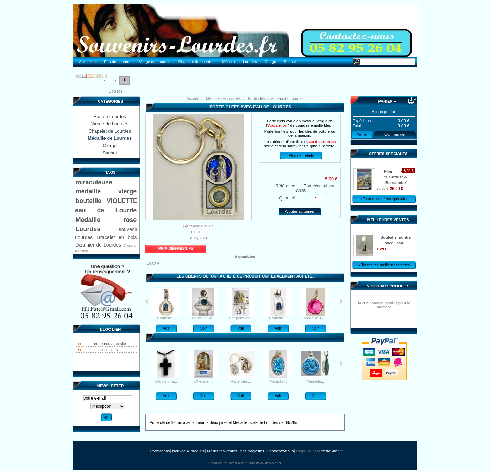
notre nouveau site (110, 344)
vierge (127, 191)
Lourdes (88, 229)
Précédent (147, 301)
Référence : (287, 186)
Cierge (270, 61)
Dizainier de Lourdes (98, 245)
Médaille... (278, 381)
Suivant (341, 301)
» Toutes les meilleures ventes (384, 265)
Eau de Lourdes (117, 61)
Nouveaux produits (387, 286)
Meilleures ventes (388, 220)
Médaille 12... (315, 318)
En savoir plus (169, 410)
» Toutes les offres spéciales (384, 199)
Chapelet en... (241, 318)
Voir (166, 328)
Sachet (290, 61)
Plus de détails (301, 155)
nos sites (110, 350)
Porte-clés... (241, 381)
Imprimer (201, 232)
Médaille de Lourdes (239, 61)
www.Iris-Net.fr (268, 463)
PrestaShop (329, 451)
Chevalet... (203, 381)
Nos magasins (252, 451)
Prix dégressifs (176, 248)
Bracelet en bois (117, 237)
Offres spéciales (388, 154)
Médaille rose (106, 219)
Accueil (86, 61)
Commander (395, 134)
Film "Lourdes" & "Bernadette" (396, 177)
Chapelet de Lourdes (196, 61)
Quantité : (288, 198)
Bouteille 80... (203, 318)
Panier (385, 101)
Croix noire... (166, 381)
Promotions (160, 451)
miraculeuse (94, 182)
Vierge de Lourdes (155, 61)
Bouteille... (166, 318)
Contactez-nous (280, 451)
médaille (88, 191)
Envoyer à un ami (200, 226)
